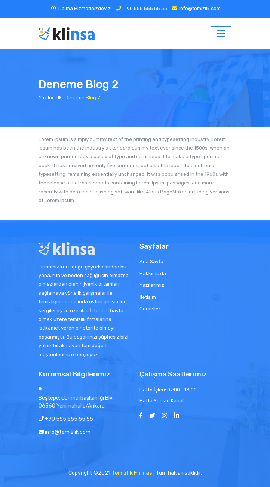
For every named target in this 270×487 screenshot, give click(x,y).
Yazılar (46, 97)
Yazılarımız (151, 285)
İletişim (147, 297)
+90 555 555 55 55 (145, 8)
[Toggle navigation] (221, 33)
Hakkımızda (152, 273)
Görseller (149, 309)
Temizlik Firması (132, 473)
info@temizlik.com (200, 8)
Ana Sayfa (151, 261)
